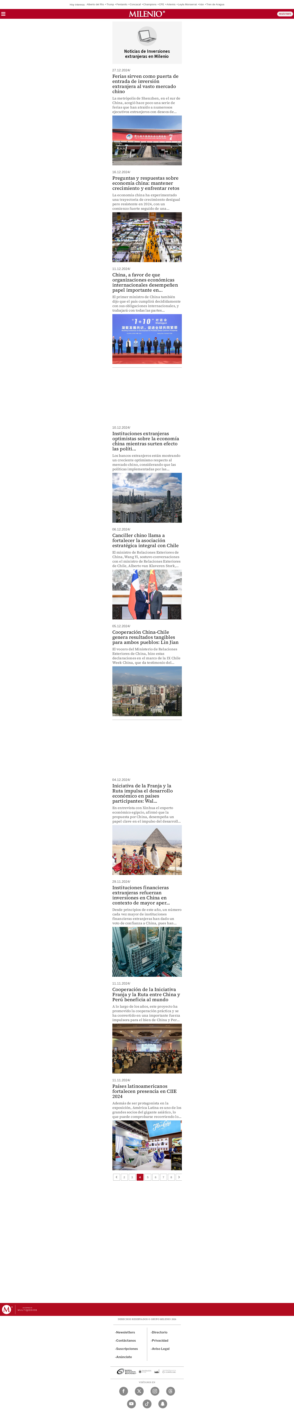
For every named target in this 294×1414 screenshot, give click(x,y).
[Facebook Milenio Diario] (123, 1391)
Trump (110, 4)
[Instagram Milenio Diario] (155, 1391)
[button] (3, 15)
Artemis (171, 4)
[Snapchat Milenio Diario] (162, 1404)
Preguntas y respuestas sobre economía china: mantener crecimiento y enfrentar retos (145, 183)
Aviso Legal (161, 1349)
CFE (161, 4)
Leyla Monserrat (187, 4)
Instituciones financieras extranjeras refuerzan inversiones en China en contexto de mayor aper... (141, 895)
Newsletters (125, 1332)
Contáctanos (126, 1340)
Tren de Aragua (215, 4)
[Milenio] (147, 14)
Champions (150, 4)
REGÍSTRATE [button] (285, 14)
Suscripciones (127, 1349)
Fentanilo (121, 4)
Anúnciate (124, 1357)
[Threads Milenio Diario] (170, 1391)
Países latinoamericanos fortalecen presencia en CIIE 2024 (144, 1091)
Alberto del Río (95, 4)
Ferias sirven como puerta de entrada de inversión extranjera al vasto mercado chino (145, 84)
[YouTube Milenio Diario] (131, 1404)
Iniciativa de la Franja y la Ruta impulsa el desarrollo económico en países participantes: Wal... (142, 793)
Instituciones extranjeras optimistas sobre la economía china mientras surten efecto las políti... (145, 441)
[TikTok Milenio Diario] (147, 1404)
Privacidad (160, 1340)
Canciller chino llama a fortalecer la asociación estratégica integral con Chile (145, 540)
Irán (201, 4)
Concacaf (135, 4)
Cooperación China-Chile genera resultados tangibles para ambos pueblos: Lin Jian (145, 637)
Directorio (160, 1332)
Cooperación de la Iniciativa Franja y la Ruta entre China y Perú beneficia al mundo (146, 994)
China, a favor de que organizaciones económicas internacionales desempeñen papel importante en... (145, 282)
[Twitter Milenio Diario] (139, 1391)
